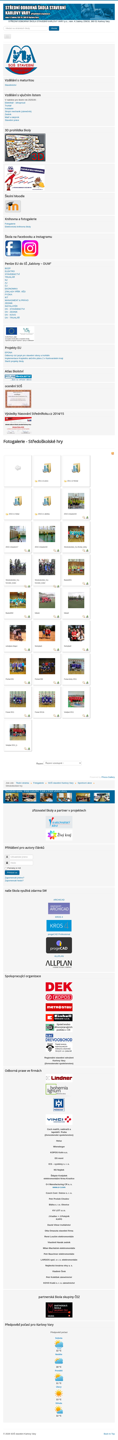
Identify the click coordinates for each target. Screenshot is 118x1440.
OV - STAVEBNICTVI (15, 309)
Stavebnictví (10, 85)
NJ (6, 280)
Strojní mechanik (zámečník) (18, 111)
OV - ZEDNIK (11, 312)
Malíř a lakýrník (12, 117)
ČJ (6, 286)
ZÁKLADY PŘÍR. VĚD (15, 291)
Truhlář (8, 105)
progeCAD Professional (59, 934)
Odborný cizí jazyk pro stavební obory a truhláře (27, 355)
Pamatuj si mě (14, 868)
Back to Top (109, 1434)
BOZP (8, 268)
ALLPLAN (59, 956)
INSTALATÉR (11, 306)
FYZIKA (8, 294)
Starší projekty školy (14, 361)
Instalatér (9, 108)
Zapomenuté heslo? (14, 880)
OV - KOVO (10, 315)
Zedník (8, 114)
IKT (6, 297)
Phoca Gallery (108, 777)
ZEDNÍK (9, 303)
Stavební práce (12, 120)
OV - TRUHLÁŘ (12, 317)
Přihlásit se (12, 872)
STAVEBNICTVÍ (12, 274)
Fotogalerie (10, 224)
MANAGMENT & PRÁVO (17, 300)
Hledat (54, 28)
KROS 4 (59, 917)
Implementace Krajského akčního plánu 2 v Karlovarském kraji (34, 358)
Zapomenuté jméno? (14, 877)
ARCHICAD (59, 900)
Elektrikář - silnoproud (15, 103)
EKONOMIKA (11, 288)
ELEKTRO (10, 271)
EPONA (8, 352)
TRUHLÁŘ (10, 277)
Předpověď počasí (59, 1332)
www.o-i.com (59, 1187)
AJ (6, 283)
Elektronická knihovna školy (18, 226)
